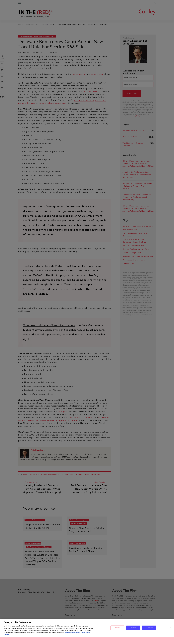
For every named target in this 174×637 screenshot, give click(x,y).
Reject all (133, 628)
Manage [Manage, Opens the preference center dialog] (117, 628)
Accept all (149, 628)
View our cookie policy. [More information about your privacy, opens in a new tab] (72, 633)
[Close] (170, 628)
